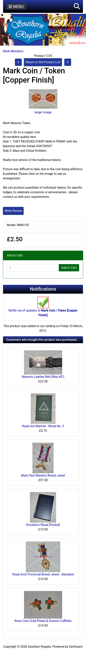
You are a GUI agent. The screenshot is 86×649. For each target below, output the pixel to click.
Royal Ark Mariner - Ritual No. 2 (43, 426)
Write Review (13, 211)
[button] (77, 6)
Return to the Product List (43, 62)
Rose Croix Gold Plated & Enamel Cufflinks (43, 621)
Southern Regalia (39, 646)
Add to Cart (69, 267)
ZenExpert (76, 646)
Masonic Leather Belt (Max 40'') (43, 377)
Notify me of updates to (43, 308)
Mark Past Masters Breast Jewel (43, 475)
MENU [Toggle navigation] (16, 6)
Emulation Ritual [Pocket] (43, 525)
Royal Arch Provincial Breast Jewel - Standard (43, 574)
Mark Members (13, 51)
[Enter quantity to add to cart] (33, 267)
